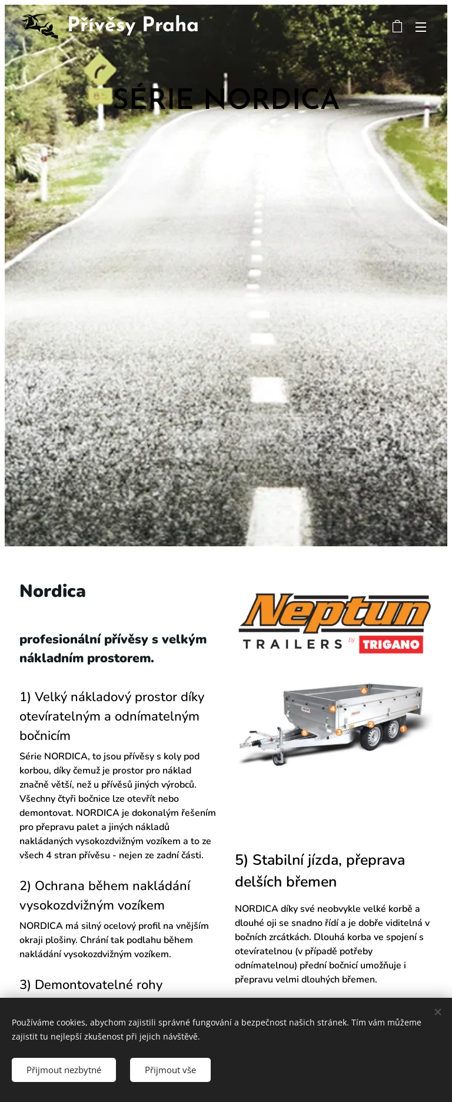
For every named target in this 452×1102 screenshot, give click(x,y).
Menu (421, 27)
